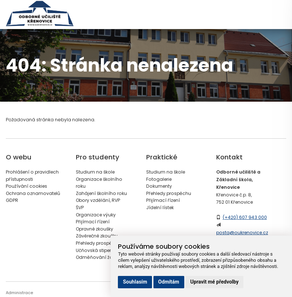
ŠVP (80, 207)
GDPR (12, 200)
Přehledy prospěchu (98, 243)
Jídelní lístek (160, 207)
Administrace (19, 293)
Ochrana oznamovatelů (33, 193)
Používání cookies (26, 186)
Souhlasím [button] (135, 282)
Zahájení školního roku (101, 193)
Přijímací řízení (93, 222)
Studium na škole (95, 172)
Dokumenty (159, 186)
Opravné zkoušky (94, 229)
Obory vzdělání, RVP (98, 200)
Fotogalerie (159, 179)
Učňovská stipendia (98, 250)
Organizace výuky (96, 215)
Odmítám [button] (168, 282)
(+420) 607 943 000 (245, 217)
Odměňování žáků (97, 257)
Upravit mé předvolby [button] (214, 282)
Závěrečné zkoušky (97, 236)
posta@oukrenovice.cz (242, 232)
